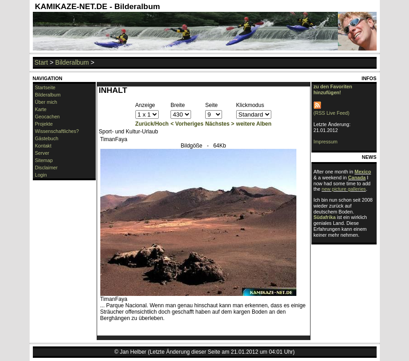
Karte (41, 109)
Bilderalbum (72, 62)
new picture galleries (343, 189)
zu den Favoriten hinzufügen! (333, 89)
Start (41, 62)
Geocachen (47, 116)
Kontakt (43, 145)
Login (41, 175)
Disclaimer (46, 167)
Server (42, 153)
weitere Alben (254, 124)
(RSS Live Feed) (332, 110)
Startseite (45, 87)
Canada (357, 177)
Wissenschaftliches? (57, 131)
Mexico (363, 171)
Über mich (46, 102)
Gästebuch (47, 138)
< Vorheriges (187, 124)
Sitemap (44, 160)
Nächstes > (219, 124)
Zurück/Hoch (152, 124)
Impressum (326, 141)
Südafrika (325, 217)
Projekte (44, 124)
